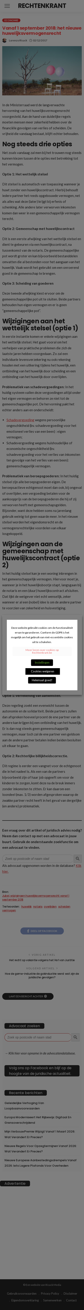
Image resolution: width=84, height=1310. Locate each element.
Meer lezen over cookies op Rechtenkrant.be (42, 651)
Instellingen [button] (42, 662)
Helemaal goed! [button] (42, 680)
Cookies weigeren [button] (42, 671)
